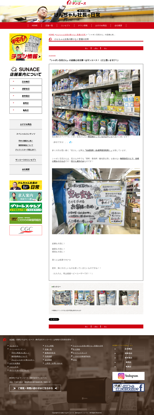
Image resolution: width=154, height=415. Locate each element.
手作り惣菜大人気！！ (20, 353)
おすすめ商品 (101, 25)
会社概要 (118, 25)
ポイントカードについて (19, 370)
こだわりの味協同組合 (82, 356)
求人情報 (76, 349)
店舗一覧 (49, 25)
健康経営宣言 (50, 353)
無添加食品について (26, 145)
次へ (105, 48)
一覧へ (96, 48)
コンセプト (65, 25)
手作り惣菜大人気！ (26, 141)
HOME (35, 25)
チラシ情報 (83, 25)
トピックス (13, 367)
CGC (75, 360)
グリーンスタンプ (80, 353)
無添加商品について (19, 356)
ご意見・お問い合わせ (54, 363)
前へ (86, 48)
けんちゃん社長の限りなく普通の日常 (88, 346)
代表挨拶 (48, 356)
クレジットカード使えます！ (25, 150)
